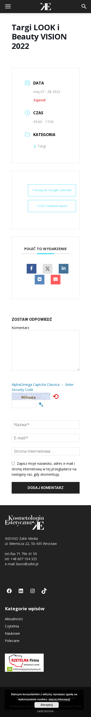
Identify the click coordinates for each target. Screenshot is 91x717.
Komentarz (20, 327)
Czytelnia (12, 626)
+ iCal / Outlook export (51, 206)
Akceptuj (47, 705)
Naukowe (12, 633)
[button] (8, 6)
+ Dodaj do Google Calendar (52, 190)
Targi (39, 146)
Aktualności (14, 619)
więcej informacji (59, 699)
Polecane (12, 640)
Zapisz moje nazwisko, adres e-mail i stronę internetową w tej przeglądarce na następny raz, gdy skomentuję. (44, 469)
